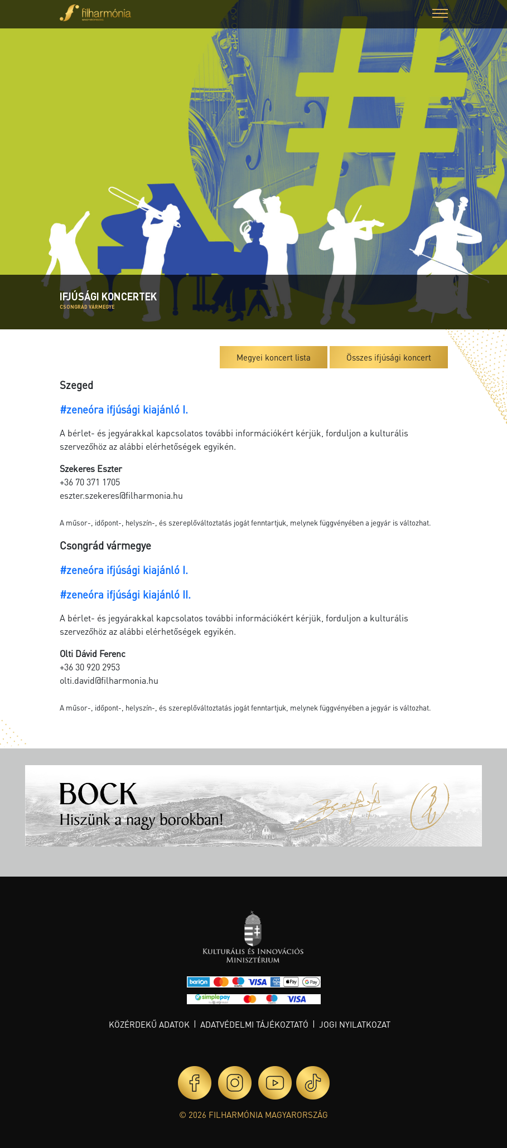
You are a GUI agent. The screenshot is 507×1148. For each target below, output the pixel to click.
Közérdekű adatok (149, 1024)
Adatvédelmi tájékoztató (254, 1024)
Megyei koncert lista (273, 357)
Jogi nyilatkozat (354, 1024)
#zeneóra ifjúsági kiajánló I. (124, 409)
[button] (440, 15)
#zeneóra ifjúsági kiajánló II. (125, 594)
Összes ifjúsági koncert (388, 357)
